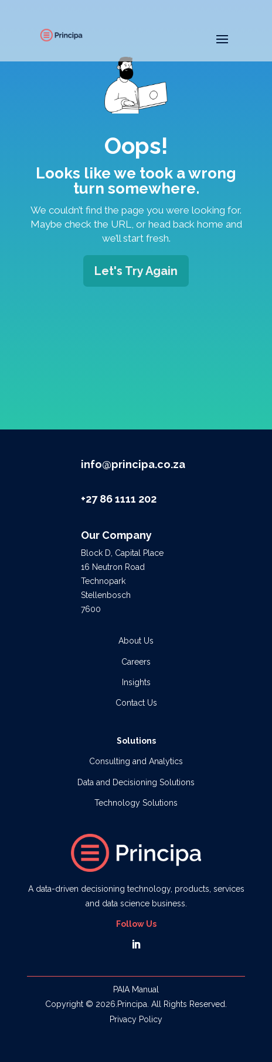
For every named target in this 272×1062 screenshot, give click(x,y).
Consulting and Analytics (136, 761)
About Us (136, 640)
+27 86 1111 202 (119, 499)
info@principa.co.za (133, 464)
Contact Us (136, 702)
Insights (136, 682)
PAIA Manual (136, 989)
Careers (136, 661)
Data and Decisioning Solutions (136, 782)
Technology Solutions (136, 802)
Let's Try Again (136, 271)
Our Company (116, 535)
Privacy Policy (136, 1019)
